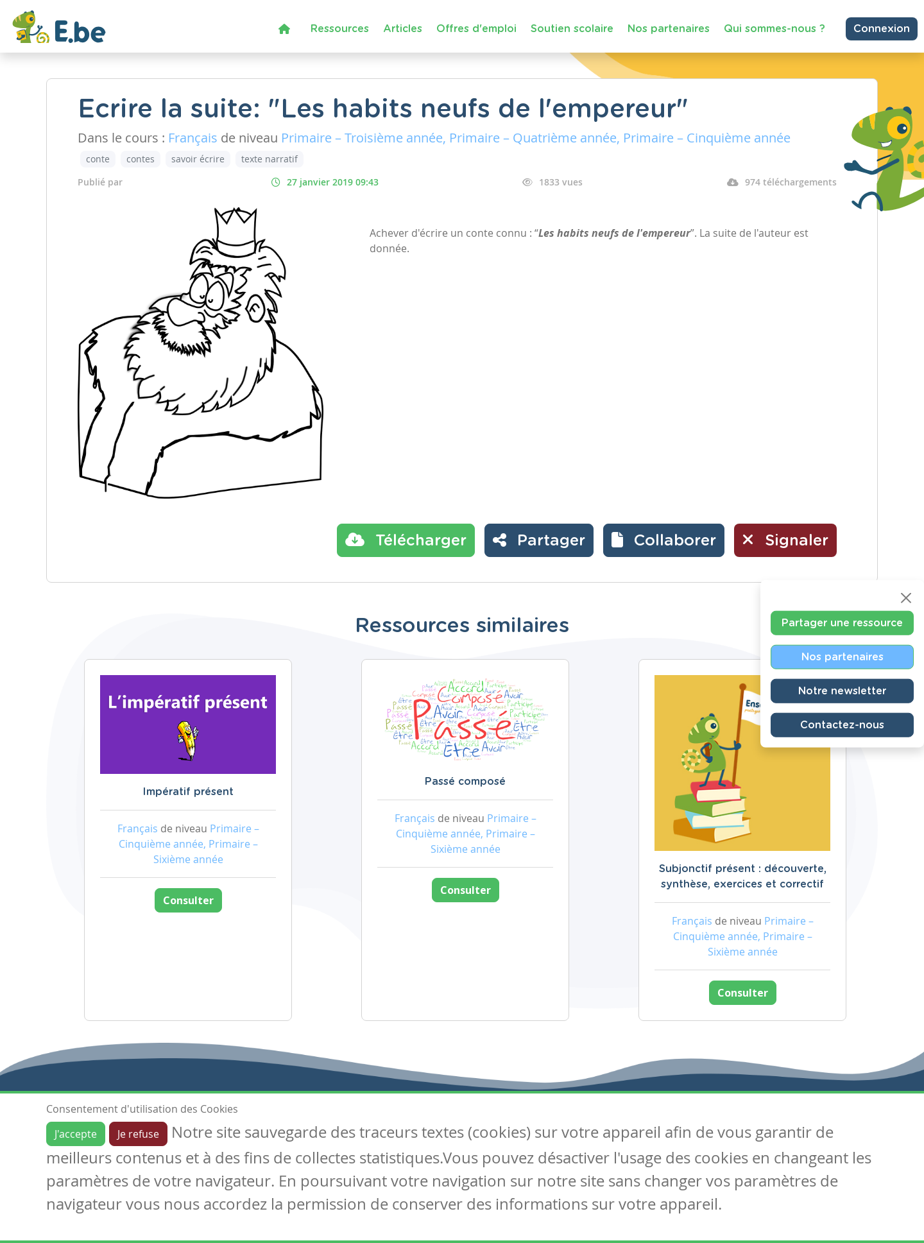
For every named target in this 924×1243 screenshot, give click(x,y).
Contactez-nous (842, 724)
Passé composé (465, 781)
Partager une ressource (842, 622)
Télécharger (405, 539)
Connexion (881, 29)
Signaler (785, 539)
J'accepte (76, 1134)
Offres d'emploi (476, 29)
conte (98, 159)
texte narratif (269, 159)
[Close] (906, 597)
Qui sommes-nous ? (774, 29)
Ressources (340, 29)
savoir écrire (198, 159)
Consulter (188, 900)
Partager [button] (539, 539)
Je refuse (138, 1134)
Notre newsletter (842, 690)
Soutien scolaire (572, 29)
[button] (663, 540)
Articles (402, 29)
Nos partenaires (669, 29)
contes (140, 159)
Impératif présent (188, 792)
